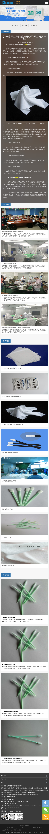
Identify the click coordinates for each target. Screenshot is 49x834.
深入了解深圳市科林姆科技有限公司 (12, 231)
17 (38, 830)
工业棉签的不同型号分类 (9, 263)
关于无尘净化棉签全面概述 (10, 452)
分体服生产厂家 (6, 537)
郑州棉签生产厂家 (7, 509)
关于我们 (3, 776)
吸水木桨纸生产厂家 (8, 565)
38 (25, 832)
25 (7, 832)
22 (45, 830)
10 (29, 830)
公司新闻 (15, 25)
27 (10, 832)
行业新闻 (24, 25)
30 (14, 832)
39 (26, 832)
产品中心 (3, 779)
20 (42, 830)
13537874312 (10, 801)
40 (27, 832)
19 (41, 830)
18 (40, 830)
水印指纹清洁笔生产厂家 (9, 481)
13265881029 (18, 801)
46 (36, 832)
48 (38, 832)
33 (18, 832)
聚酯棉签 (19, 830)
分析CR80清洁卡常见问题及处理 (11, 396)
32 (17, 832)
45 (34, 832)
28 (11, 832)
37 (23, 832)
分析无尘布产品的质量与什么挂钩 (11, 368)
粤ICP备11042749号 (37, 827)
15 (35, 830)
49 (40, 832)
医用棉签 (9, 830)
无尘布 (25, 44)
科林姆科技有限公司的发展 (10, 295)
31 (15, 832)
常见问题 (34, 25)
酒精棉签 (14, 830)
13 (33, 830)
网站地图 (22, 825)
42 (30, 832)
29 (13, 832)
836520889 (16, 808)
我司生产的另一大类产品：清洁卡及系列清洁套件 (16, 327)
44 (33, 832)
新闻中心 (3, 782)
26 (8, 832)
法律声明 (27, 825)
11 (30, 830)
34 (19, 832)
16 (37, 830)
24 (6, 832)
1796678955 (10, 808)
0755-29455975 (11, 797)
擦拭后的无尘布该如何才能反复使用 (12, 424)
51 (42, 832)
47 (37, 832)
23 (46, 830)
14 (34, 830)
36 (22, 832)
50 (41, 832)
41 (29, 832)
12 (31, 830)
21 (44, 830)
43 (32, 832)
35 (21, 832)
